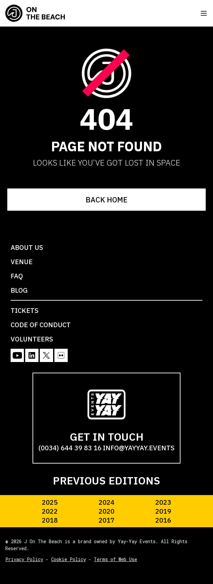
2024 (106, 502)
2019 (163, 511)
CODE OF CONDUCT (41, 324)
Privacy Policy (24, 559)
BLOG (19, 290)
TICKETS (24, 310)
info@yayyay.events (139, 447)
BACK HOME (106, 199)
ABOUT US (27, 247)
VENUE (22, 261)
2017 (106, 520)
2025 (50, 502)
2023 (163, 502)
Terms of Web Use (115, 559)
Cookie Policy (68, 559)
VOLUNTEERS (32, 338)
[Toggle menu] (204, 13)
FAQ (17, 275)
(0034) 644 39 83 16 (70, 447)
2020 (106, 511)
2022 (50, 511)
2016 (163, 520)
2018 (50, 520)
